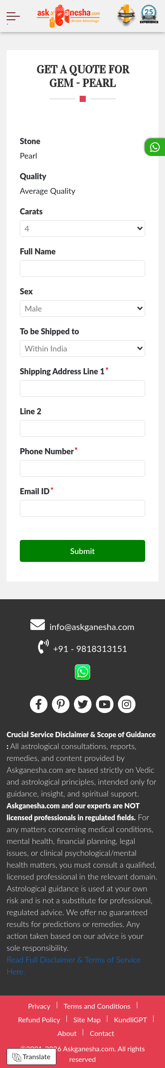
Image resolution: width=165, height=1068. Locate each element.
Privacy (39, 1006)
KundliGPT (130, 1019)
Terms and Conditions (97, 1006)
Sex (26, 291)
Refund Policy (39, 1019)
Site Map (87, 1019)
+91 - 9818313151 (82, 646)
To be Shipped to (49, 331)
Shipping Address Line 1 (62, 371)
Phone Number (47, 451)
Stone (30, 141)
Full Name (38, 251)
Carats (31, 211)
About (67, 1033)
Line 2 (30, 411)
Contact (102, 1033)
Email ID (35, 491)
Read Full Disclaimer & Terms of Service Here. (74, 965)
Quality (33, 176)
